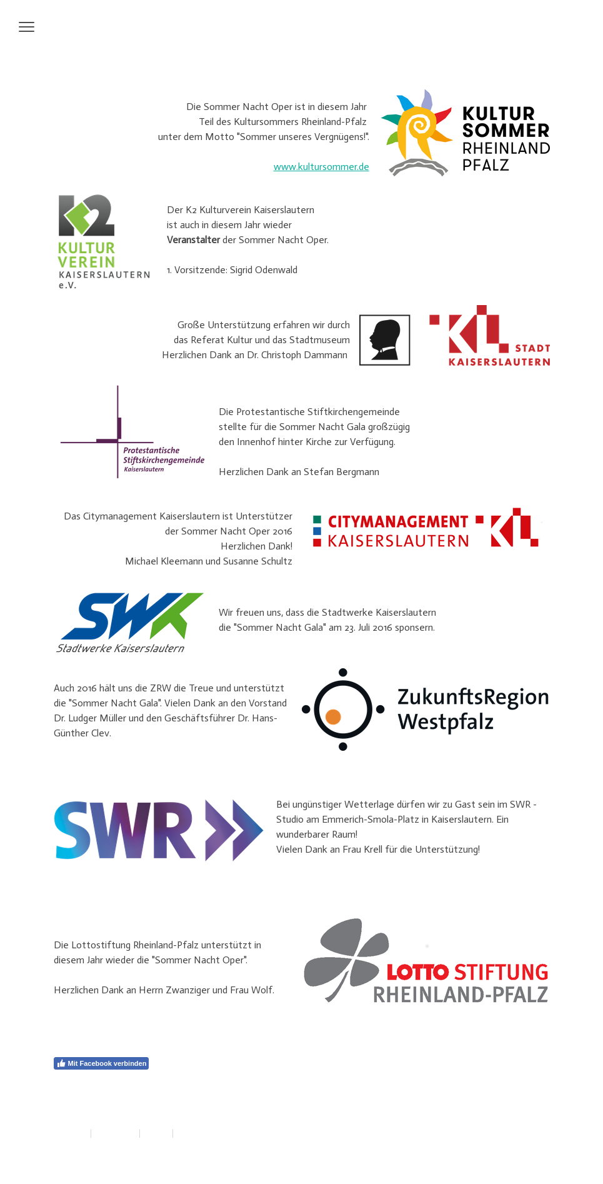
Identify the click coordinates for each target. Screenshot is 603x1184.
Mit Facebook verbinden (101, 1063)
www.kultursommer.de (321, 167)
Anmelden (536, 1146)
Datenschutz (115, 1133)
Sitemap (156, 1133)
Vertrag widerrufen (213, 1133)
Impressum (69, 1133)
